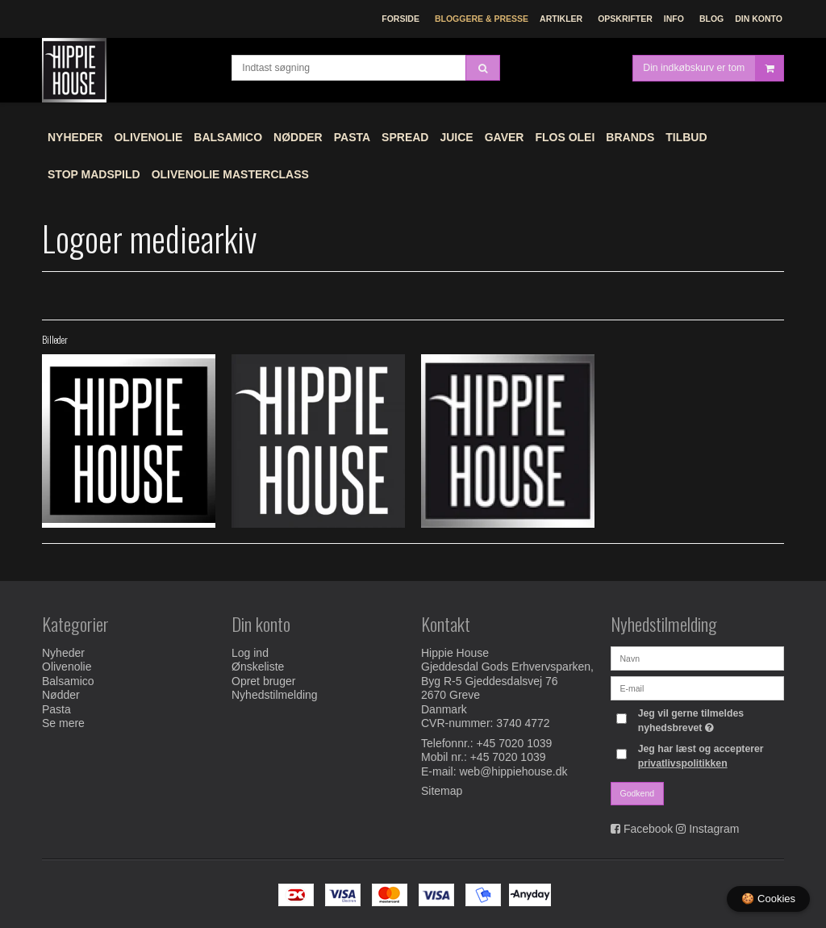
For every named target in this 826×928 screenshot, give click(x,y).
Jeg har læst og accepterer (701, 756)
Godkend (637, 793)
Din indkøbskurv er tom (713, 68)
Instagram (714, 828)
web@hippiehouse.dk (513, 771)
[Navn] (697, 657)
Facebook (648, 828)
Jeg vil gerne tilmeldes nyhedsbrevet (710, 720)
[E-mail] (697, 687)
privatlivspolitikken (683, 763)
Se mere (63, 723)
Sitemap (441, 790)
